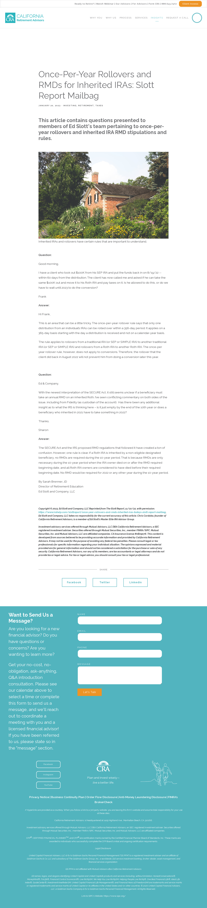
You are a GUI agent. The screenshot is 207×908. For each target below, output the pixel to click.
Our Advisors (123, 4)
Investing (70, 105)
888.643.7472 (169, 4)
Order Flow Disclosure (101, 797)
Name (81, 614)
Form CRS (154, 4)
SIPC (91, 830)
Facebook (74, 582)
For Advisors (139, 4)
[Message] (119, 675)
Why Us (111, 18)
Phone (82, 647)
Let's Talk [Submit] (89, 692)
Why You (96, 18)
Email (81, 631)
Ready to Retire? (84, 4)
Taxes (99, 105)
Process (126, 18)
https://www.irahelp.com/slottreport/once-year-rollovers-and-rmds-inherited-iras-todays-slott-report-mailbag (102, 512)
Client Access (190, 4)
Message (84, 664)
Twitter (104, 582)
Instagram (48, 774)
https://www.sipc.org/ (115, 896)
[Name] (119, 620)
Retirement (86, 105)
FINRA (85, 830)
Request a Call (177, 18)
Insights (157, 18)
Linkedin (135, 582)
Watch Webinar (105, 4)
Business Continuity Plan (67, 797)
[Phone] (119, 653)
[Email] (119, 637)
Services (141, 18)
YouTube (48, 785)
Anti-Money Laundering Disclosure (142, 797)
